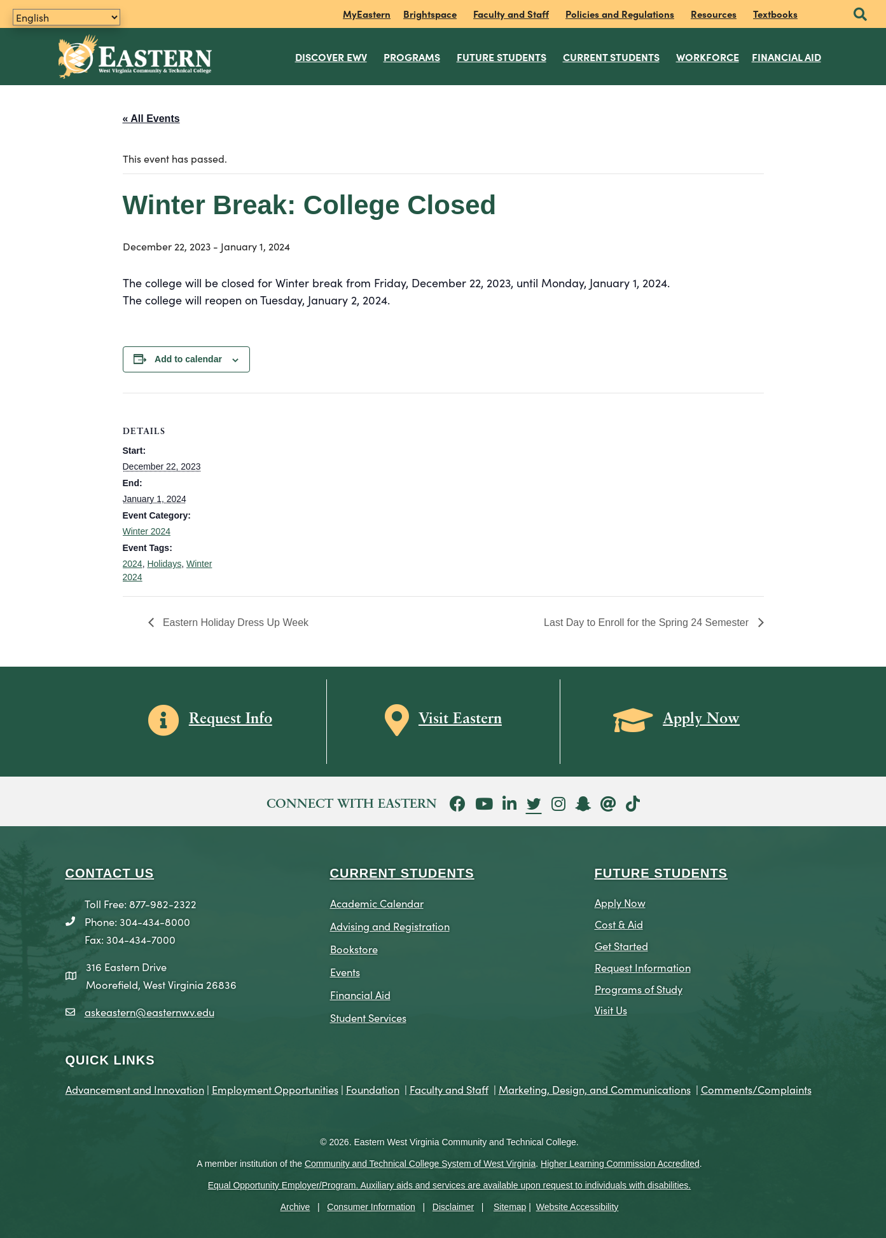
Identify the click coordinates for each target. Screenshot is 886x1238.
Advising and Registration (390, 923)
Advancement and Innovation (135, 1087)
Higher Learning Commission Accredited (620, 1162)
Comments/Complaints (756, 1087)
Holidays (164, 562)
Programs (412, 55)
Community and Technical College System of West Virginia (420, 1162)
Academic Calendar (377, 900)
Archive (295, 1204)
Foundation (372, 1087)
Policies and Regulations (619, 13)
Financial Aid (787, 55)
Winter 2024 (146, 529)
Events (345, 969)
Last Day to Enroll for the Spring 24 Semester (647, 620)
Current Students (612, 55)
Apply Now (620, 899)
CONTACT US (110, 871)
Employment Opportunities (275, 1087)
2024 (132, 562)
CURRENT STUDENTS (402, 871)
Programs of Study (638, 986)
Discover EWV (332, 55)
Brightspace (430, 13)
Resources (714, 13)
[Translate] (66, 17)
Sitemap (510, 1204)
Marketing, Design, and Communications (595, 1087)
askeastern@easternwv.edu (149, 1009)
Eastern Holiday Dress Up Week (234, 620)
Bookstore (354, 946)
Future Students (502, 55)
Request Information (643, 964)
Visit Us (611, 1007)
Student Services (368, 1015)
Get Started (621, 942)
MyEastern (367, 13)
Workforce (708, 55)
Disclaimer (453, 1204)
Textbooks (775, 13)
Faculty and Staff (511, 13)
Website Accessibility (577, 1204)
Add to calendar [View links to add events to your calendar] (188, 357)
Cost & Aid (619, 921)
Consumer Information (371, 1204)
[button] (860, 15)
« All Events (151, 116)
